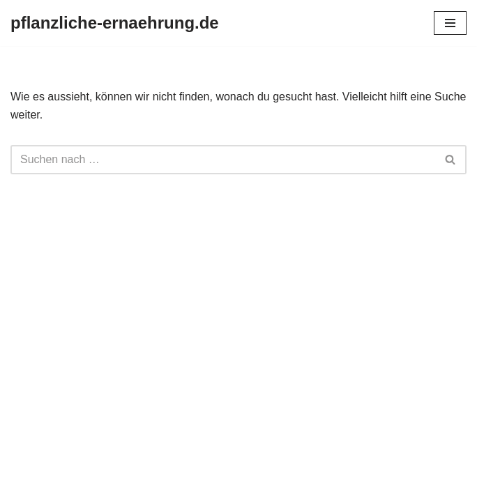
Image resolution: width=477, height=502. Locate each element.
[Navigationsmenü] (450, 23)
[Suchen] (222, 159)
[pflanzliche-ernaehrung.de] (114, 23)
